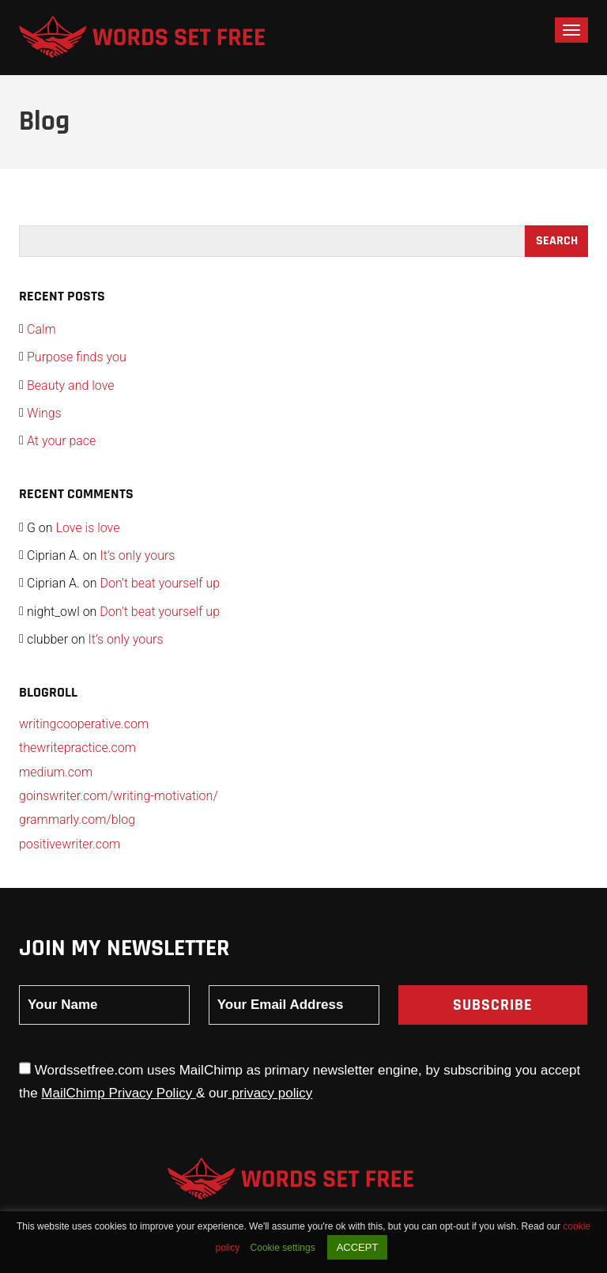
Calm (41, 329)
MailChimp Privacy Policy (118, 1093)
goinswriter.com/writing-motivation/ (118, 795)
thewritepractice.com (77, 747)
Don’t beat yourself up (160, 583)
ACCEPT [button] (358, 1247)
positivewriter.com (69, 844)
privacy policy (270, 1093)
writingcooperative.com (84, 723)
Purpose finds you (76, 357)
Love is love (88, 527)
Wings (44, 413)
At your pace (61, 440)
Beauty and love (71, 385)
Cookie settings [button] (283, 1247)
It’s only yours (137, 555)
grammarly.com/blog (77, 819)
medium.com (55, 772)
